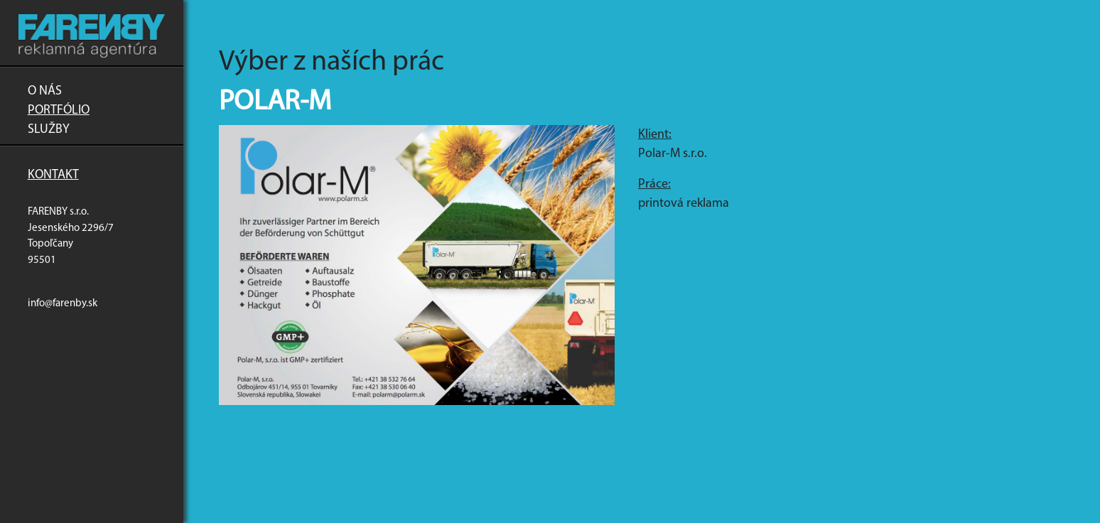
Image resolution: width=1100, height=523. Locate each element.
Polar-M (275, 102)
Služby (49, 129)
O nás (45, 91)
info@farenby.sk (62, 303)
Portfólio (59, 110)
